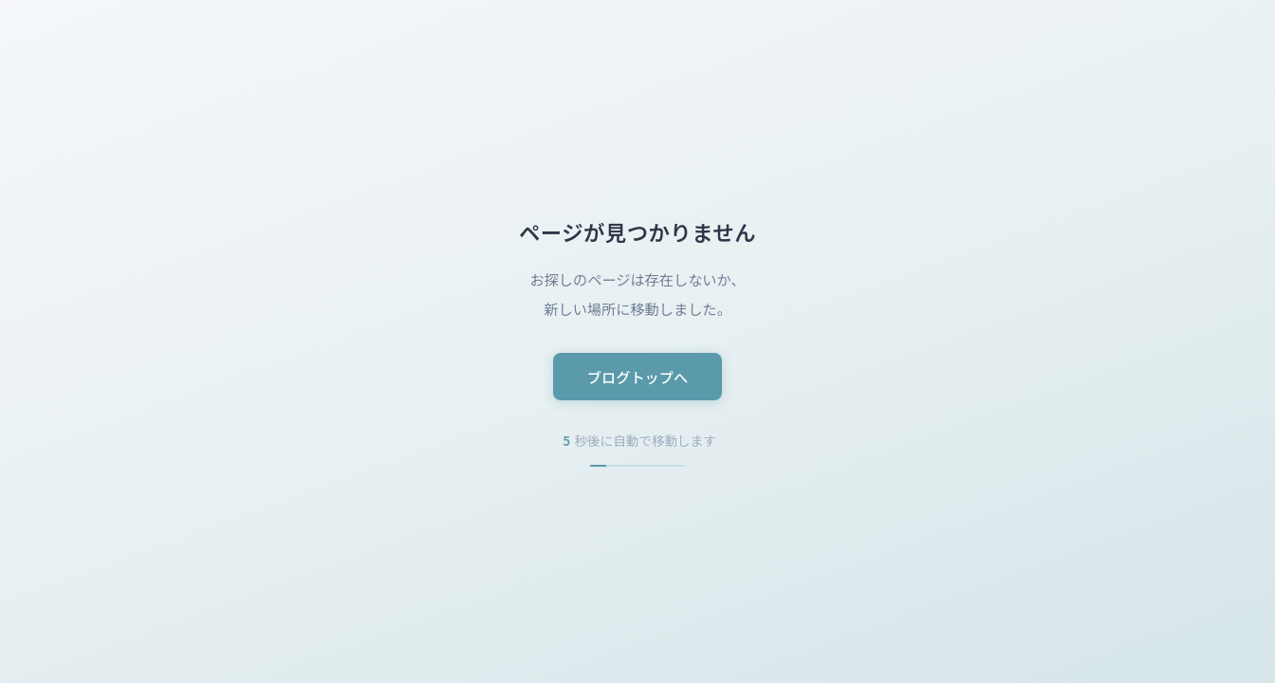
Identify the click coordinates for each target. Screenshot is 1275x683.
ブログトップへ (637, 376)
